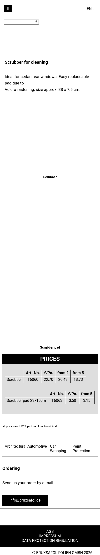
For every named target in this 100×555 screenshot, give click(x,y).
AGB (50, 531)
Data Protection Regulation (50, 540)
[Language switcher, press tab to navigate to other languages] (90, 9)
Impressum (50, 536)
